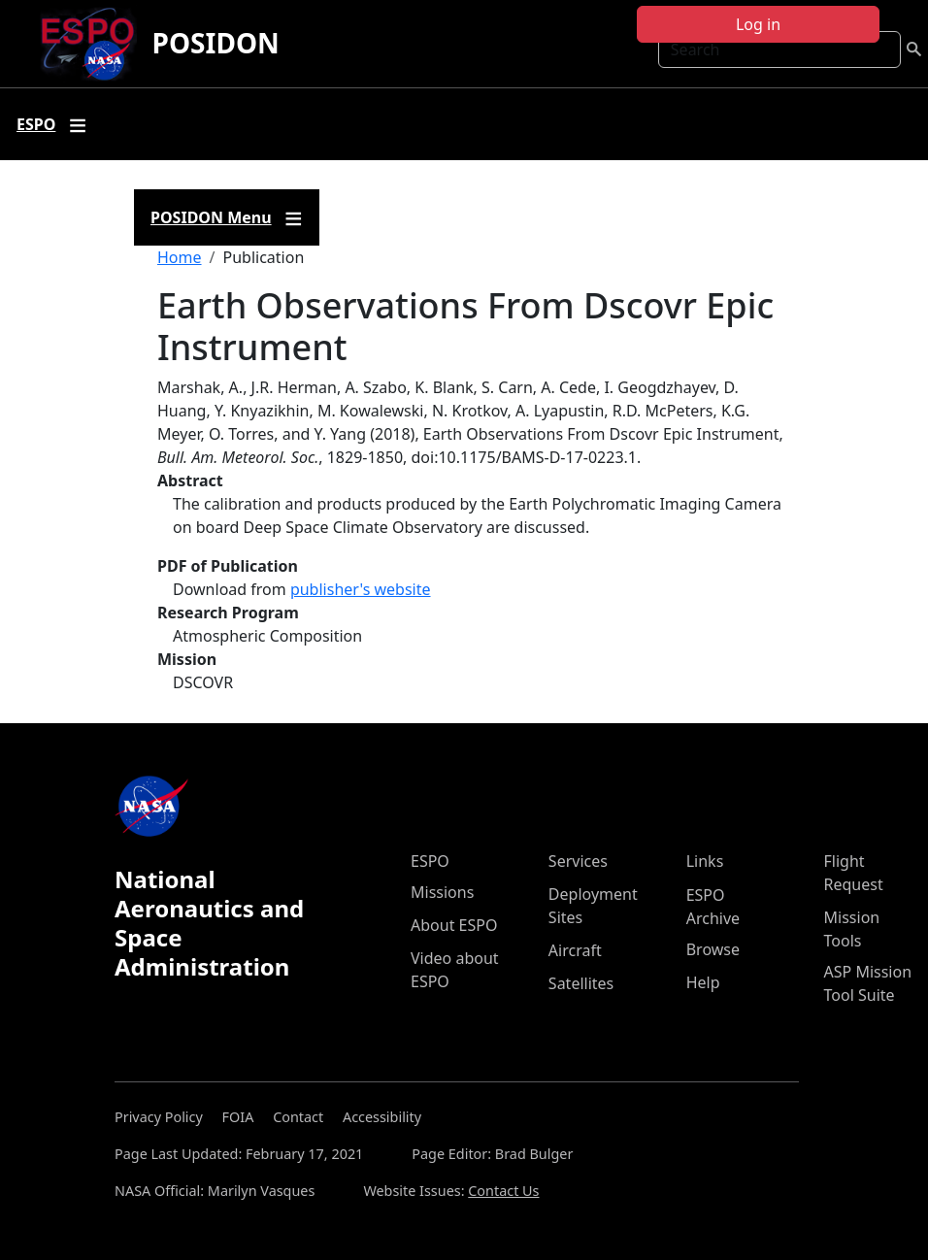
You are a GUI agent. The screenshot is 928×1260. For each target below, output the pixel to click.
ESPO (430, 861)
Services (578, 861)
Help (703, 982)
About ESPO (454, 925)
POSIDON (216, 42)
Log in (758, 24)
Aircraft (575, 950)
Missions (442, 892)
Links (705, 861)
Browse (713, 949)
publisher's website (360, 589)
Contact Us (503, 1190)
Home (179, 257)
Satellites (580, 983)
